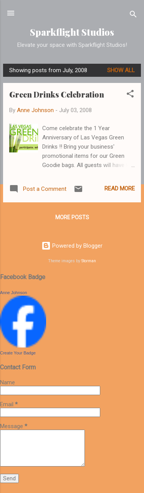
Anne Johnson (13, 292)
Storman (88, 260)
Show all (121, 70)
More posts (72, 217)
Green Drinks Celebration (56, 94)
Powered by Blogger (72, 245)
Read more (119, 188)
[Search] (133, 15)
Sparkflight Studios (72, 32)
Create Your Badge (18, 353)
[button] (130, 95)
